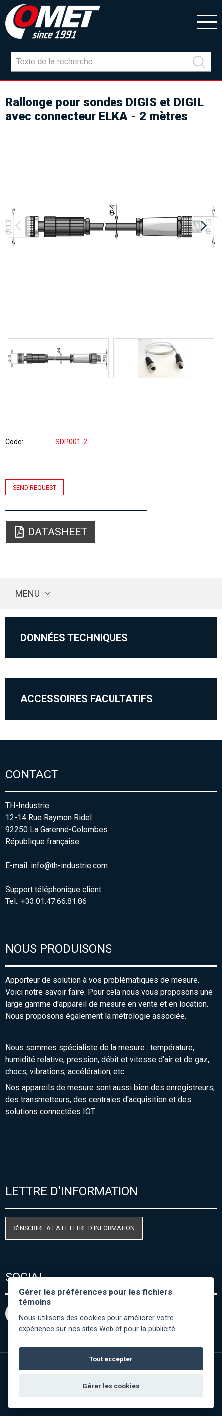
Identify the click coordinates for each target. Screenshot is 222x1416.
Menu (27, 593)
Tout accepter (111, 1359)
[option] (111, 226)
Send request (34, 487)
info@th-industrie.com (69, 865)
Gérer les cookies (111, 1386)
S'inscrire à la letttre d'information (74, 1228)
